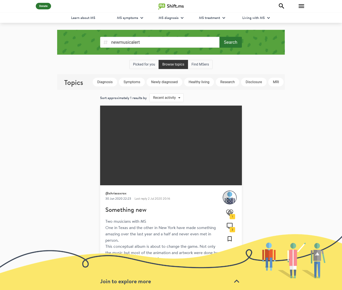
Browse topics (173, 64)
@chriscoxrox (116, 193)
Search (230, 42)
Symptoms (131, 82)
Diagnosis (105, 82)
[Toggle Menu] (301, 6)
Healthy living (199, 82)
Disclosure (254, 82)
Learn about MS (83, 17)
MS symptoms (127, 17)
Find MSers (200, 64)
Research (227, 82)
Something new (126, 210)
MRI (276, 82)
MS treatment (209, 17)
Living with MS (253, 17)
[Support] (229, 212)
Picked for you (144, 64)
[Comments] (229, 225)
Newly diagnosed (164, 82)
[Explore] (281, 6)
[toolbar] (171, 262)
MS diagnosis (168, 17)
